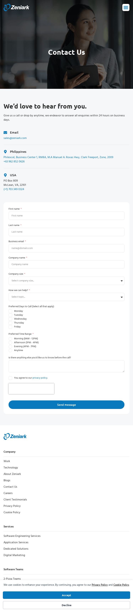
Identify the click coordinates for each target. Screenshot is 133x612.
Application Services (16, 542)
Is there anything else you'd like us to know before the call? (40, 358)
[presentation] (31, 388)
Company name (17, 258)
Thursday (19, 323)
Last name (14, 225)
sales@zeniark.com (15, 138)
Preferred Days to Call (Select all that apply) (31, 306)
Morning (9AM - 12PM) (26, 339)
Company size (16, 274)
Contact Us (10, 487)
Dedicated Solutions (16, 549)
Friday (17, 327)
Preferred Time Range (20, 334)
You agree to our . (31, 378)
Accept (66, 595)
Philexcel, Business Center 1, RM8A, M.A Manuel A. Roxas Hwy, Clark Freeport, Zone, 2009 (58, 157)
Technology (11, 468)
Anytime (18, 350)
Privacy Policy (100, 585)
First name (14, 209)
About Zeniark (12, 474)
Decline (66, 605)
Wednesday (20, 319)
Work (7, 461)
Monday (18, 311)
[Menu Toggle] (125, 7)
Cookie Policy (121, 585)
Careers (8, 493)
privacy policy (40, 378)
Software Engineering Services (22, 536)
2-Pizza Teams (12, 579)
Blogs (7, 480)
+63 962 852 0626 (14, 161)
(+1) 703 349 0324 (14, 189)
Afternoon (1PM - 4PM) (26, 343)
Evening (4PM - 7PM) (25, 346)
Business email (16, 241)
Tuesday (18, 315)
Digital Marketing (14, 555)
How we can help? (18, 290)
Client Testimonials (15, 500)
